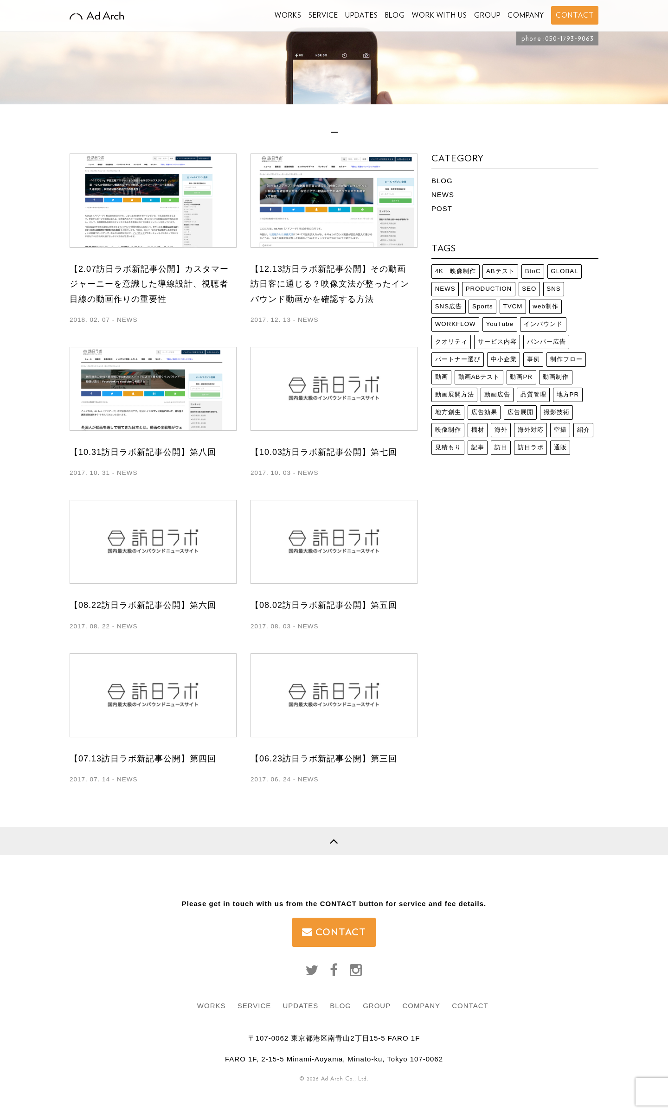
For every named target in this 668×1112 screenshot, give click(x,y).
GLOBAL (564, 271)
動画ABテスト (479, 376)
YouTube (500, 323)
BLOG (395, 15)
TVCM (513, 306)
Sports (482, 306)
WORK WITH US (439, 15)
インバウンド (543, 323)
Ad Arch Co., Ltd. (345, 1078)
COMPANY (525, 15)
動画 (441, 376)
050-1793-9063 (569, 38)
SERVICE (323, 15)
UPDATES (361, 15)
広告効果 (484, 412)
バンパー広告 (546, 341)
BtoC (533, 271)
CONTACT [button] (575, 15)
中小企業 (504, 359)
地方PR (568, 394)
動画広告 (497, 394)
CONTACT (334, 932)
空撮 (560, 429)
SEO (529, 288)
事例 (533, 359)
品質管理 (533, 394)
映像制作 (448, 429)
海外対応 (531, 429)
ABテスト (500, 271)
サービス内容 (497, 341)
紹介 (583, 429)
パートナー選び (458, 359)
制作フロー (566, 359)
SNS (553, 288)
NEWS (442, 194)
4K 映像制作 (455, 271)
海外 (501, 429)
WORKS (288, 15)
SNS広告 (448, 306)
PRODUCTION (489, 288)
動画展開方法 (454, 394)
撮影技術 (557, 412)
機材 (477, 429)
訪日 (501, 447)
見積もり (448, 447)
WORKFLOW (455, 323)
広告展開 (520, 412)
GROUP (487, 15)
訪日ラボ (531, 447)
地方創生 (448, 412)
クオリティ (451, 341)
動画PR (521, 376)
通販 (560, 447)
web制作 (545, 306)
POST (441, 208)
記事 (477, 447)
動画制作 (556, 376)
